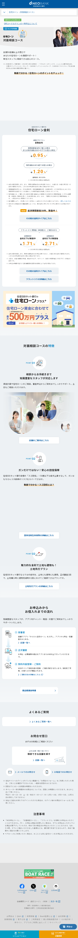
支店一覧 (55, 902)
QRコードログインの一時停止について (20, 23)
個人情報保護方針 (50, 919)
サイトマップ (55, 922)
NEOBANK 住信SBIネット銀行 (39, 4)
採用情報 (32, 916)
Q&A (20, 916)
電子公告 (23, 919)
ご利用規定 (35, 919)
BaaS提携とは (47, 916)
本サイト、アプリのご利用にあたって (30, 922)
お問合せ (10, 916)
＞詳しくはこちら (65, 201)
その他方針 (66, 919)
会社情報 (63, 916)
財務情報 (9, 919)
